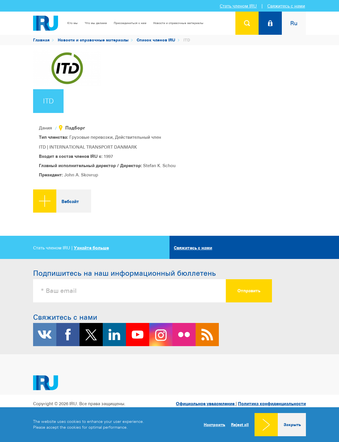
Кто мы (72, 23)
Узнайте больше (91, 247)
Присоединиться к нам (130, 23)
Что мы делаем (96, 23)
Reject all (240, 424)
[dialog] (169, 424)
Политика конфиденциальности (272, 403)
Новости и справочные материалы (178, 23)
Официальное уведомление (206, 403)
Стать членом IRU (238, 5)
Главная (41, 39)
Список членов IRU (156, 39)
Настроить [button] (214, 424)
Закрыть (292, 424)
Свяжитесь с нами (286, 5)
